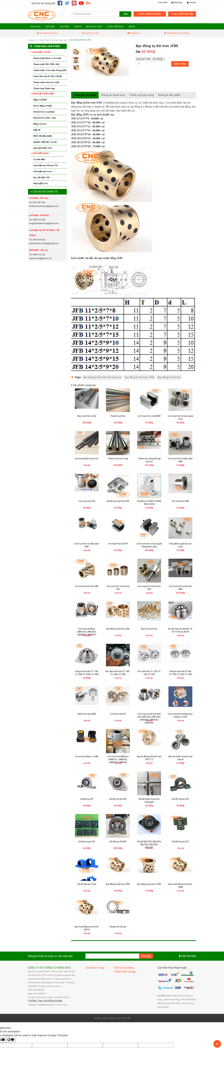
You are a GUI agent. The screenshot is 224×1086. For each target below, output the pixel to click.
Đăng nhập (176, 2)
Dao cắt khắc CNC (41, 177)
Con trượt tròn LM (87, 501)
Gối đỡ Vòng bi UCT (180, 841)
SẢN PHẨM (64, 26)
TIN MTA (77, 26)
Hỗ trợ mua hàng (124, 967)
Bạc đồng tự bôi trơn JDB (117, 629)
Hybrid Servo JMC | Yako (44, 118)
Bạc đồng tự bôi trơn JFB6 (149, 884)
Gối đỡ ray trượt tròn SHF (118, 501)
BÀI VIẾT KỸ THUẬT (94, 26)
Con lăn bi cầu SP (118, 714)
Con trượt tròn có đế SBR (149, 416)
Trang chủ (32, 40)
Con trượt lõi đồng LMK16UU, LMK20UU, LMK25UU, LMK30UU (86, 632)
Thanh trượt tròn (118, 416)
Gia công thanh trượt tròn (86, 458)
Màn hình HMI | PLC (42, 148)
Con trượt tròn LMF (180, 501)
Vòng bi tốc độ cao (117, 926)
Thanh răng (175, 1003)
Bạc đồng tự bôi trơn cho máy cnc (102, 377)
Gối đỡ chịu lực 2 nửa (86, 884)
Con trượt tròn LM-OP (118, 543)
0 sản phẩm (163, 2)
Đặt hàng (179, 63)
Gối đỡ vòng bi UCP (180, 799)
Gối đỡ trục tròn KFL (118, 799)
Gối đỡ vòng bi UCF (86, 841)
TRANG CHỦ (35, 26)
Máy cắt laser (163, 1007)
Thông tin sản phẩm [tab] (85, 95)
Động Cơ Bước (40, 100)
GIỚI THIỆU (50, 26)
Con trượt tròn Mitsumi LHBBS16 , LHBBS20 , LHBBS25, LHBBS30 (118, 759)
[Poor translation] (10, 1040)
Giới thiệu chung (94, 967)
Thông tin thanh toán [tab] (113, 95)
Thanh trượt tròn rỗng (118, 458)
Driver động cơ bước (42, 106)
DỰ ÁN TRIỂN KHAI (115, 26)
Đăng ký (191, 2)
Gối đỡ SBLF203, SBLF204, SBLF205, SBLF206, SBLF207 (149, 844)
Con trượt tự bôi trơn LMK (86, 586)
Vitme (183, 999)
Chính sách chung (124, 971)
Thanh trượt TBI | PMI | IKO (46, 64)
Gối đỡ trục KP (86, 799)
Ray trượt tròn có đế (87, 416)
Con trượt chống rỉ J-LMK (86, 756)
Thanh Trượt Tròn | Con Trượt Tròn (53, 40)
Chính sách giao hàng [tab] (141, 95)
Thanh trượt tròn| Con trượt (46, 82)
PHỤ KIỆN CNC (40, 183)
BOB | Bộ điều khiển (42, 136)
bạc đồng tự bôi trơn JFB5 (139, 377)
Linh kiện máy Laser (42, 171)
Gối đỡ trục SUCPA (117, 841)
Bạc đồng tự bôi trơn (169, 377)
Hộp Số (36, 130)
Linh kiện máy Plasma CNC (45, 165)
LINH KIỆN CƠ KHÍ (40, 52)
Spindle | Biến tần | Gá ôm (45, 142)
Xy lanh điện (39, 159)
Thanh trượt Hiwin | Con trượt (47, 58)
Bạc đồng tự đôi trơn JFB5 (118, 884)
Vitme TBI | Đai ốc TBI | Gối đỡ (47, 76)
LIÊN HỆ (131, 26)
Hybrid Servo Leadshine (44, 112)
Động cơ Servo (39, 124)
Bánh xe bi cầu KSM (87, 714)
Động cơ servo (188, 1003)
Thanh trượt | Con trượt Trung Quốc (49, 70)
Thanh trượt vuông (171, 999)
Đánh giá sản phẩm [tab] (169, 95)
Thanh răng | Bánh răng (44, 88)
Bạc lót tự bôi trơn (149, 629)
